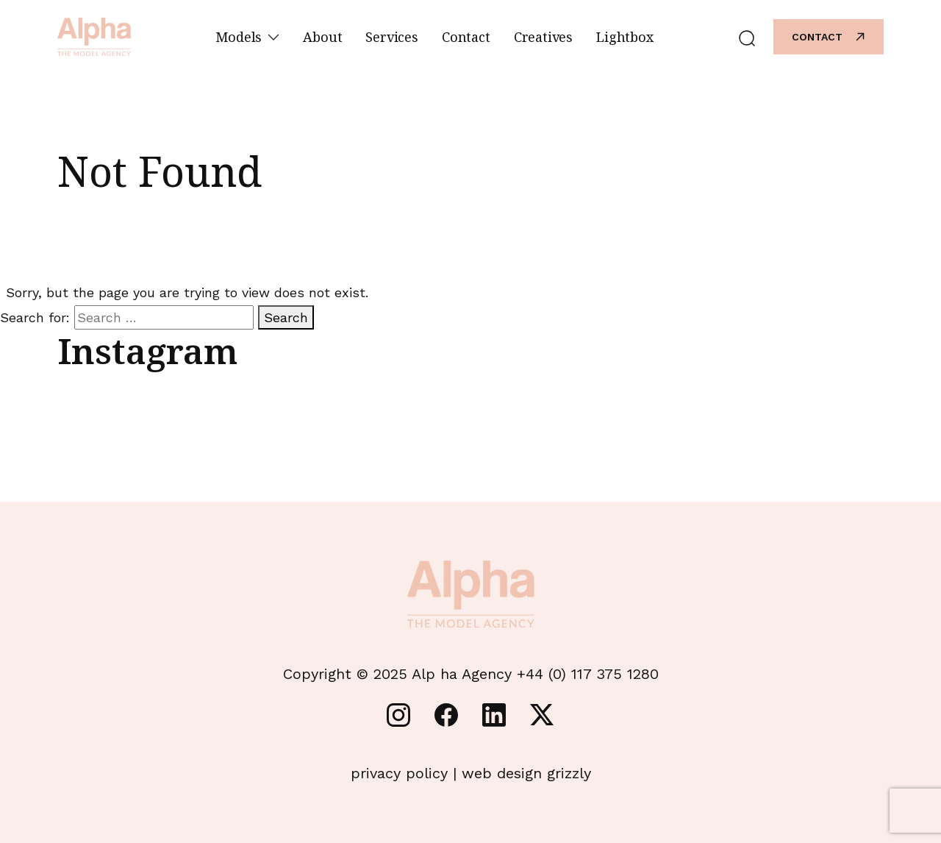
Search (286, 317)
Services (391, 37)
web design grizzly (526, 773)
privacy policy (399, 773)
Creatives (543, 37)
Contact (466, 37)
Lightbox (625, 37)
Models (247, 37)
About (322, 37)
